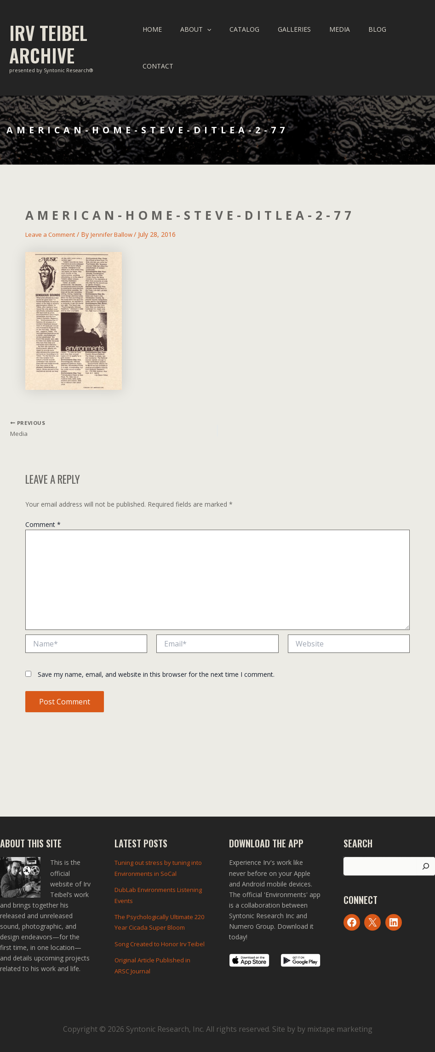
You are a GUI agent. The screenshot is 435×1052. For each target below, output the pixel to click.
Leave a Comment (52, 226)
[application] (218, 43)
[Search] (426, 861)
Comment (43, 520)
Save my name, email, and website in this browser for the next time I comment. (156, 670)
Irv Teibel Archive (48, 40)
